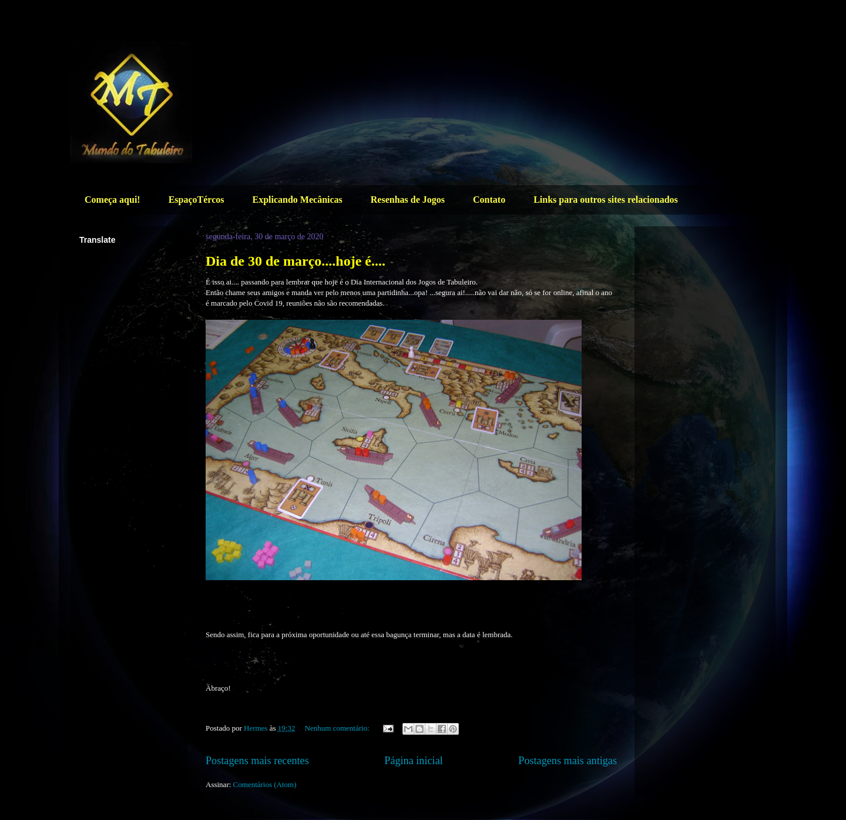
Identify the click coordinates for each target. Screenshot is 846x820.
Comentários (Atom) (265, 784)
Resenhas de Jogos (408, 200)
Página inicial (413, 761)
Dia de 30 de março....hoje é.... (295, 261)
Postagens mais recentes (257, 761)
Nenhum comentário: (338, 728)
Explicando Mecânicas (297, 200)
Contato (489, 200)
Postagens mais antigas (567, 761)
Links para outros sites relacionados (605, 200)
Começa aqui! (112, 200)
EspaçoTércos (196, 200)
